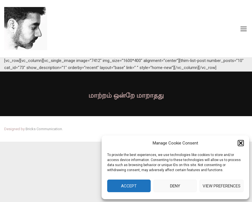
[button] (241, 143)
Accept (129, 186)
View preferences (221, 186)
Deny (175, 186)
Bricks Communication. (44, 129)
